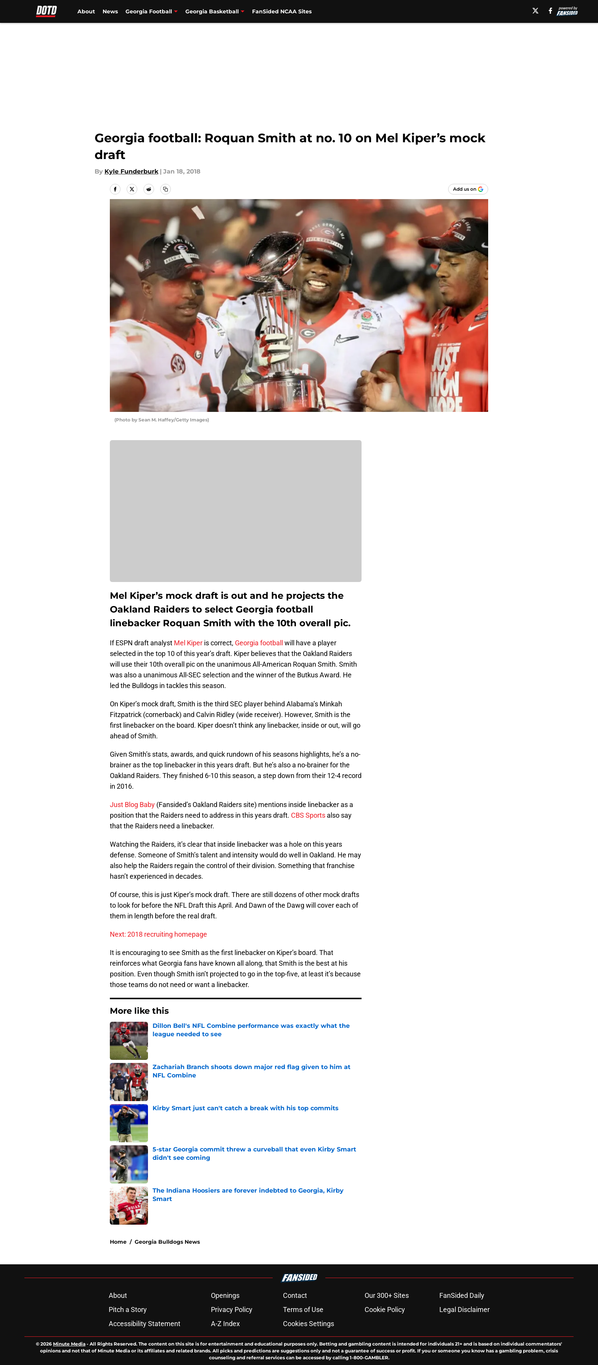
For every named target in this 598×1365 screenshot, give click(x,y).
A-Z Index (225, 1324)
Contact (295, 1295)
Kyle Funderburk (131, 171)
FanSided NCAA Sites (282, 11)
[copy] (165, 189)
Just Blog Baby (132, 805)
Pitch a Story (128, 1310)
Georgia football (259, 643)
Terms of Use (303, 1310)
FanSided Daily (461, 1295)
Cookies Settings (308, 1324)
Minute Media (69, 1344)
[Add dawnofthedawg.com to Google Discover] (468, 189)
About (86, 11)
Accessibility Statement (144, 1324)
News (110, 11)
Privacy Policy (231, 1310)
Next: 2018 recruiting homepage (158, 934)
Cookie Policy (385, 1310)
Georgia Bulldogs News (167, 1241)
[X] (535, 11)
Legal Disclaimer (464, 1310)
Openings (225, 1295)
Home (118, 1241)
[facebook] (550, 11)
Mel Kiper (188, 643)
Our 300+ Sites (387, 1295)
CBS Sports (308, 815)
